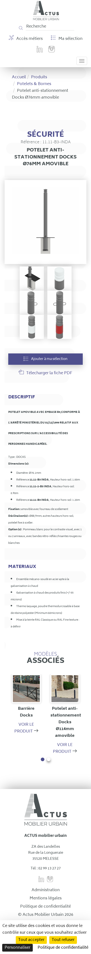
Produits (39, 77)
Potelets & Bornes (34, 84)
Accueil (19, 77)
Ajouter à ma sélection (45, 359)
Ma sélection (67, 38)
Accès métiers (26, 38)
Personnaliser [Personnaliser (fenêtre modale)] (17, 947)
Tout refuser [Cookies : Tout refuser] (63, 940)
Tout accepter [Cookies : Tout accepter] (31, 940)
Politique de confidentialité (45, 906)
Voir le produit (24, 728)
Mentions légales (46, 898)
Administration (46, 890)
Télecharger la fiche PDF (45, 373)
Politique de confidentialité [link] (63, 947)
